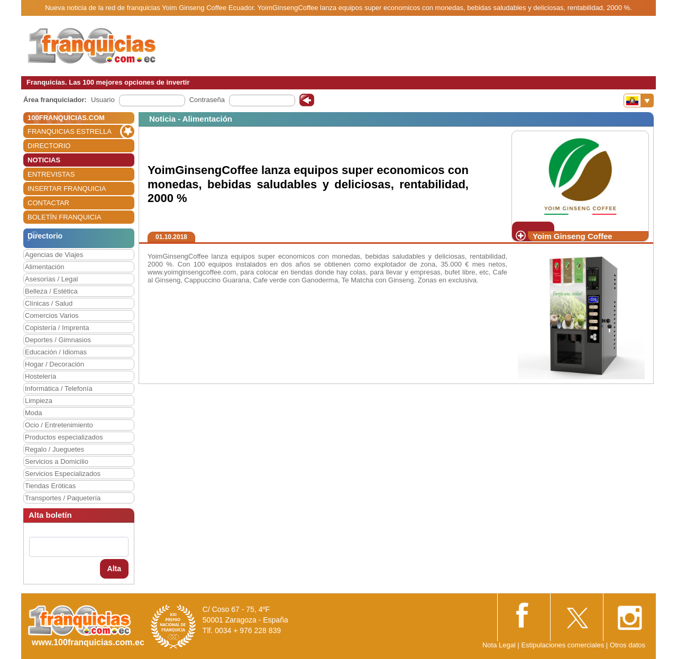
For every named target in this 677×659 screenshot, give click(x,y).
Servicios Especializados (62, 474)
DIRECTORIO (49, 146)
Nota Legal (499, 645)
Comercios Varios (52, 315)
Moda (33, 413)
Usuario (103, 100)
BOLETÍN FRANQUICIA (64, 217)
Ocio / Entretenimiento (59, 425)
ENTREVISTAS (51, 174)
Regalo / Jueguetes (54, 449)
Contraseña (207, 100)
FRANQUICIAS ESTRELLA (70, 131)
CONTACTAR (48, 203)
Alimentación (44, 267)
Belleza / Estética (51, 291)
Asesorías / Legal (51, 279)
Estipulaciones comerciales (563, 645)
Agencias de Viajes (54, 255)
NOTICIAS (44, 160)
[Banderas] (639, 100)
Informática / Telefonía (59, 388)
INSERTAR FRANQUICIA (67, 189)
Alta (114, 568)
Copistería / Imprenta (57, 328)
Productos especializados (64, 437)
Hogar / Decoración (54, 364)
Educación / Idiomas (56, 352)
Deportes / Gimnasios (58, 340)
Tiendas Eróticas (50, 486)
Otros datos (627, 645)
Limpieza (38, 401)
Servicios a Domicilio (56, 461)
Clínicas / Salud (48, 303)
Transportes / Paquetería (62, 498)
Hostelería (40, 376)
